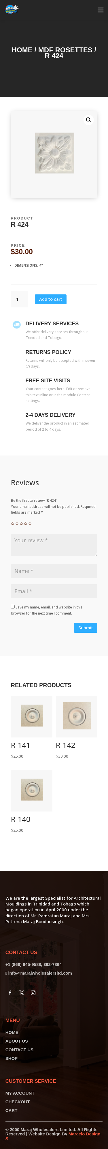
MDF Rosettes (65, 50)
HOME (11, 1032)
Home (22, 50)
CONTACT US (19, 1049)
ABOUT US (16, 1041)
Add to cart (50, 299)
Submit (85, 627)
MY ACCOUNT (20, 1093)
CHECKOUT (17, 1101)
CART (11, 1110)
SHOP (11, 1058)
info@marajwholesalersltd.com (40, 973)
